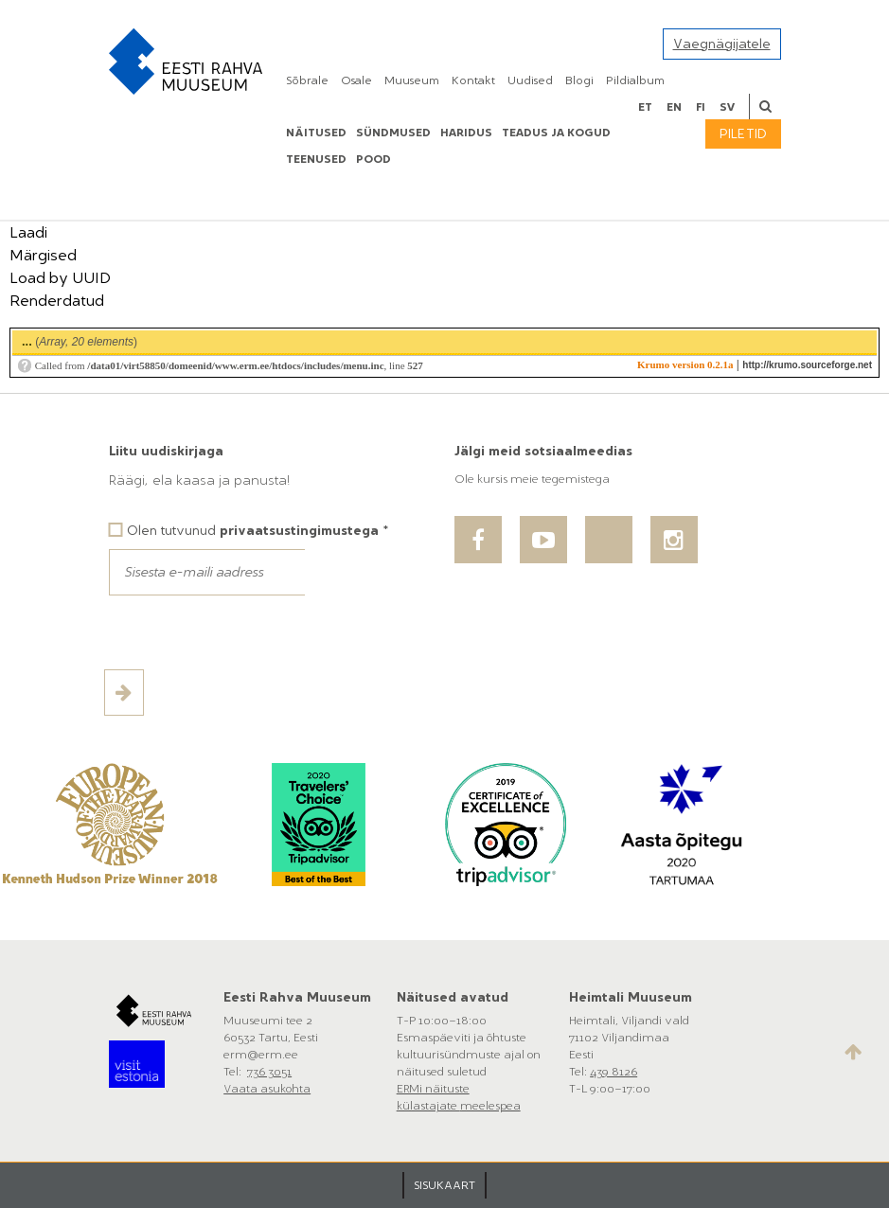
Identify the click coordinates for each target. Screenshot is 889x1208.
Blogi (579, 80)
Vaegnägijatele (722, 44)
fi (700, 107)
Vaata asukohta (267, 1088)
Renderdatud (56, 301)
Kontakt (473, 80)
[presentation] (253, 632)
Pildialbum (635, 80)
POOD (373, 159)
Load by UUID (60, 278)
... (27, 341)
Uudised (530, 80)
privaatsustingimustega (299, 531)
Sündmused (393, 132)
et (645, 107)
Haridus (466, 132)
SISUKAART (444, 1185)
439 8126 (613, 1071)
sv (727, 107)
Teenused (316, 159)
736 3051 (269, 1071)
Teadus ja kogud (556, 132)
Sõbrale (307, 80)
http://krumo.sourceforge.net (807, 365)
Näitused (316, 132)
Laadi (28, 232)
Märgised (43, 255)
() (79, 341)
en (674, 107)
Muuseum (411, 80)
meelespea (490, 1105)
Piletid (743, 134)
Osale (356, 80)
